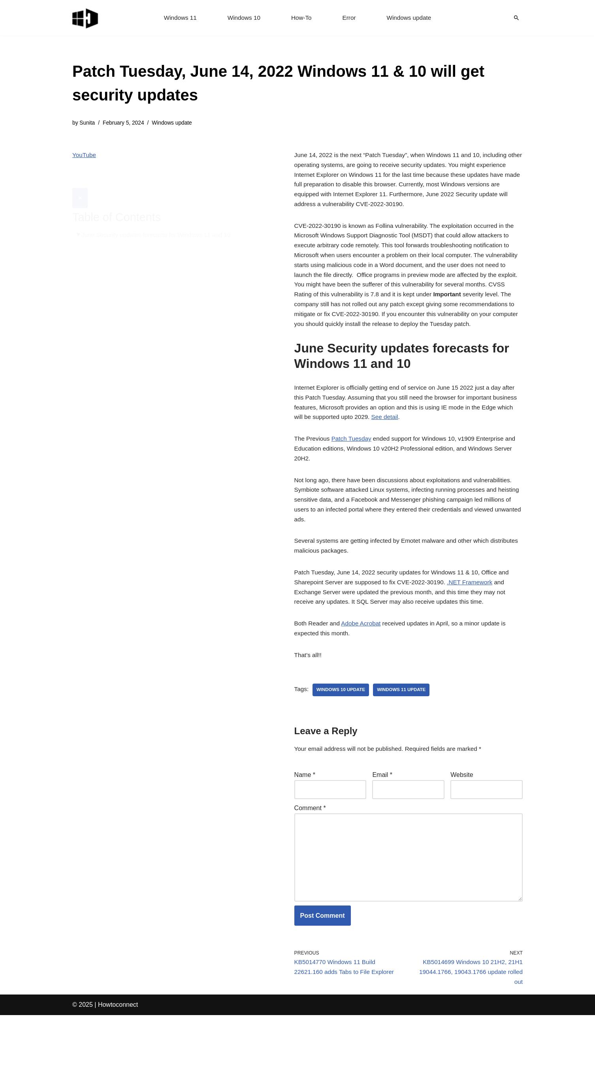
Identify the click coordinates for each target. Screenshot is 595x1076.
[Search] (516, 17)
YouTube (84, 155)
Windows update (411, 18)
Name (304, 823)
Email (382, 823)
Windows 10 (243, 18)
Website (461, 823)
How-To (301, 18)
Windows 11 (177, 18)
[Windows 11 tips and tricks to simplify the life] (85, 17)
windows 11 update (405, 737)
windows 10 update (342, 737)
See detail (423, 447)
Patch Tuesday (354, 470)
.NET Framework (478, 624)
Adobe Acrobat (364, 668)
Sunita (88, 123)
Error (350, 18)
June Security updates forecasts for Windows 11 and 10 (160, 215)
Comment (310, 858)
